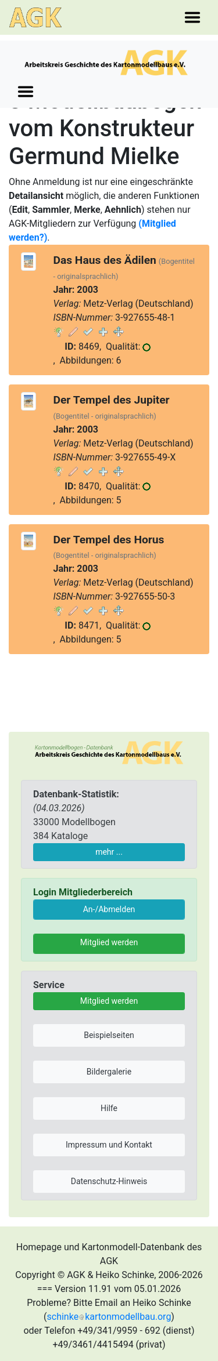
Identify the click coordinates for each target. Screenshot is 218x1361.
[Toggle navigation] (192, 17)
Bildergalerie (109, 1071)
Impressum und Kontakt (109, 1144)
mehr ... (109, 851)
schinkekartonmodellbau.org (109, 1316)
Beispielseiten (109, 1035)
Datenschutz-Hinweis (109, 1181)
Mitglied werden (109, 942)
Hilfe (109, 1108)
